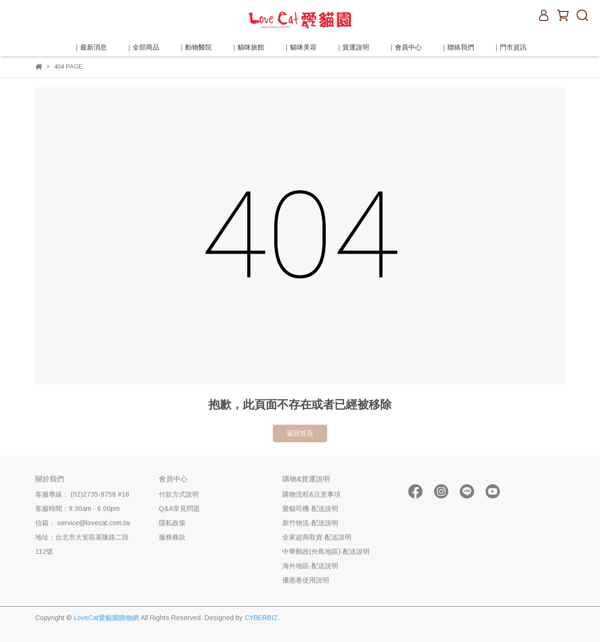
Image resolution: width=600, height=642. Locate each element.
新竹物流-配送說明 (310, 523)
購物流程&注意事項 (311, 494)
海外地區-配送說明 (310, 566)
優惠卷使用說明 (305, 580)
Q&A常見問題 (179, 508)
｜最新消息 (90, 47)
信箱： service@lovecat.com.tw (82, 523)
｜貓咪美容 (300, 47)
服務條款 (172, 537)
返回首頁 (300, 433)
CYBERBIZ (261, 618)
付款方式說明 (179, 494)
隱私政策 (172, 523)
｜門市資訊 (510, 47)
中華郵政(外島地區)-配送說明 (326, 551)
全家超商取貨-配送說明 (317, 537)
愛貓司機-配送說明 (310, 508)
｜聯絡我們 (457, 47)
